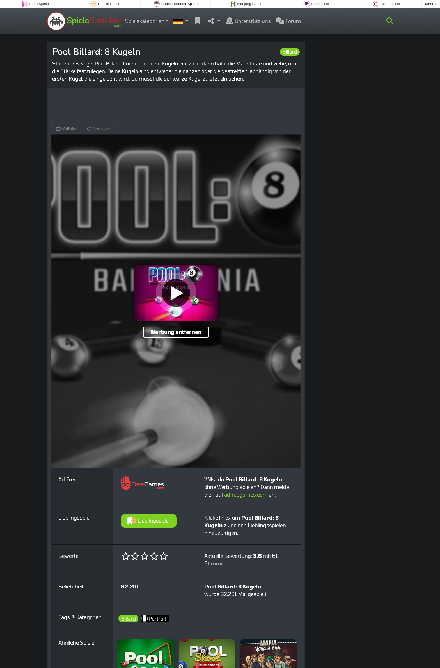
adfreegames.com (246, 495)
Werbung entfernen (175, 332)
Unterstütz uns (248, 21)
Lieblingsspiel (148, 521)
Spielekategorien (144, 21)
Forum (288, 21)
